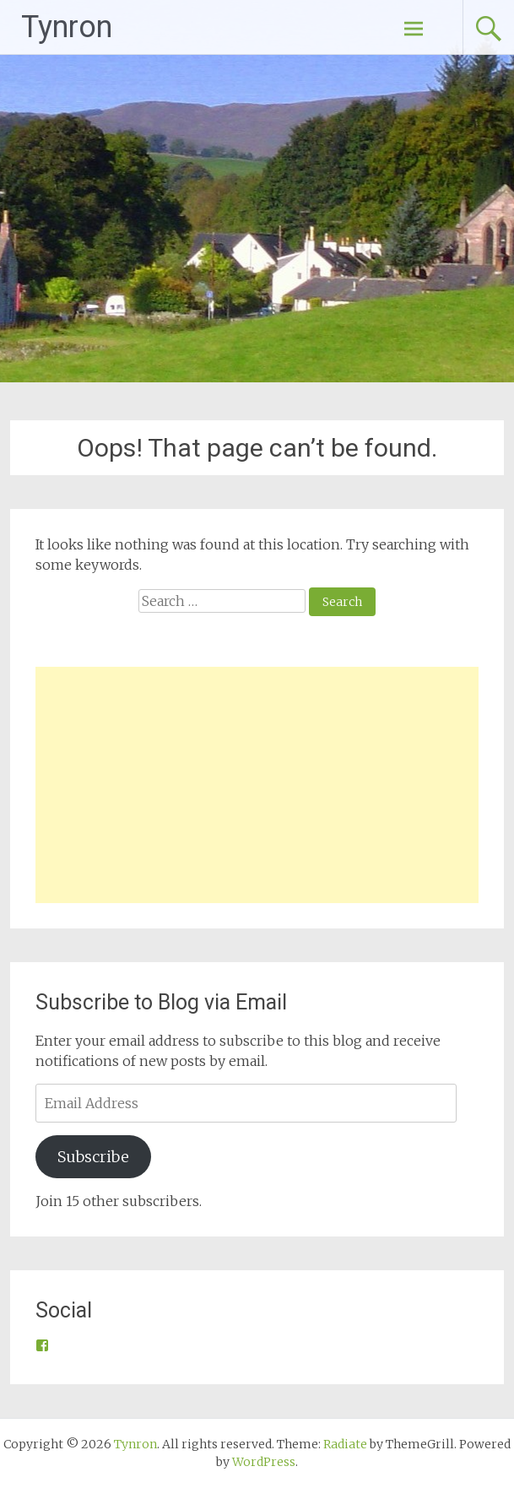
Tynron (66, 27)
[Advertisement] (257, 785)
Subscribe (93, 1156)
